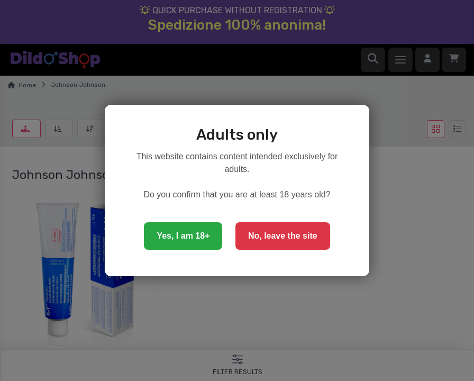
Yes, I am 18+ (183, 235)
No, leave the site (282, 235)
